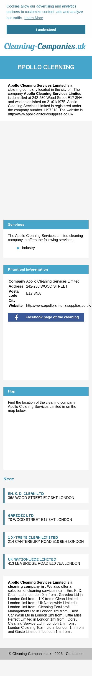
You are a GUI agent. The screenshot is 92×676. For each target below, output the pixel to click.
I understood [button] (46, 29)
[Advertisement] (42, 170)
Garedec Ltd (69, 594)
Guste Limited (26, 631)
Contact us (74, 653)
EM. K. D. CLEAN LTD (26, 493)
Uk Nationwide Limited (56, 602)
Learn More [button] (33, 18)
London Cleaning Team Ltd (29, 627)
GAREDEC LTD (21, 515)
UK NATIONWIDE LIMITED (32, 559)
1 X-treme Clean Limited (58, 598)
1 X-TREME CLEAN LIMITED (33, 537)
